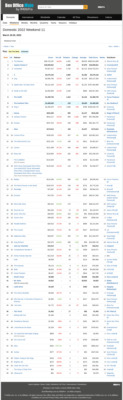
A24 (109, 75)
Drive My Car (19, 210)
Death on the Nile (20, 91)
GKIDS (110, 269)
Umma (16, 113)
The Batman (18, 61)
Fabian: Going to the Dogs (24, 358)
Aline (16, 346)
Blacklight (17, 189)
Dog (15, 79)
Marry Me (17, 154)
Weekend (54, 384)
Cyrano (16, 148)
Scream (17, 123)
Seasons (63, 23)
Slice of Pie (112, 266)
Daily (5, 23)
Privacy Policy (54, 398)
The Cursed (18, 230)
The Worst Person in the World (25, 185)
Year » (110, 46)
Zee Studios (112, 103)
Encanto (17, 195)
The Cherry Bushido (21, 293)
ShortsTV (111, 166)
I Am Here (17, 305)
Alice (16, 129)
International (27, 17)
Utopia (110, 246)
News (42, 384)
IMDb (72, 392)
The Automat (18, 266)
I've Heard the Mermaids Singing (26, 334)
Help (78, 388)
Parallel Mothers (20, 224)
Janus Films (112, 210)
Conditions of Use (38, 398)
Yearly (53, 23)
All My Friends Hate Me (22, 256)
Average (83, 57)
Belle (16, 269)
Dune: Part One (20, 214)
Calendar (61, 17)
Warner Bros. (112, 61)
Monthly (33, 23)
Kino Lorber (112, 277)
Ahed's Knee (19, 277)
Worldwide (45, 17)
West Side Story (20, 204)
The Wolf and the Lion (22, 141)
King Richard (19, 242)
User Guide (55, 388)
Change (75, 57)
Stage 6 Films (113, 113)
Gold (16, 260)
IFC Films (111, 311)
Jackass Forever (20, 117)
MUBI (110, 273)
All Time (76, 17)
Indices (108, 17)
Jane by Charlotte (21, 246)
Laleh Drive (18, 287)
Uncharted (18, 69)
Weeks (102, 57)
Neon (110, 185)
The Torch (18, 311)
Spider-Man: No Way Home (24, 85)
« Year (11, 46)
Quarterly (44, 23)
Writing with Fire (20, 315)
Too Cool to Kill (19, 340)
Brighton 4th (18, 362)
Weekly (24, 23)
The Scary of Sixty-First (22, 369)
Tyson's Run (18, 218)
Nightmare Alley (20, 236)
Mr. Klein (17, 281)
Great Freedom (19, 273)
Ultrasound (18, 373)
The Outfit (18, 97)
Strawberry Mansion (21, 321)
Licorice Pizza (19, 135)
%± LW (58, 57)
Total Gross (93, 57)
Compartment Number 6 (23, 250)
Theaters (66, 57)
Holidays (73, 23)
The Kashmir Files (21, 103)
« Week (5, 46)
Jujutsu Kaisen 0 (20, 65)
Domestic (10, 17)
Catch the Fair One (21, 366)
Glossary (46, 388)
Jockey (16, 352)
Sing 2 (16, 107)
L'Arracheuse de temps (22, 327)
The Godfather (19, 160)
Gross (50, 57)
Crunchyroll (112, 65)
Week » (117, 46)
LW (11, 57)
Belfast (16, 179)
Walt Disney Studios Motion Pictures (112, 197)
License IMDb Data (68, 388)
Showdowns (92, 17)
